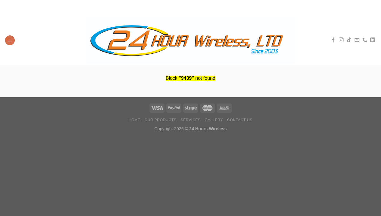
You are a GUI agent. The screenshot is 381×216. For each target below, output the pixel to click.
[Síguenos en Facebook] (333, 40)
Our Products (160, 120)
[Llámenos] (364, 40)
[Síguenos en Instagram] (341, 40)
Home (134, 120)
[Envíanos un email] (357, 40)
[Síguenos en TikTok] (349, 40)
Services (191, 120)
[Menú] (10, 40)
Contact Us (239, 120)
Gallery (214, 120)
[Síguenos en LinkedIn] (372, 40)
